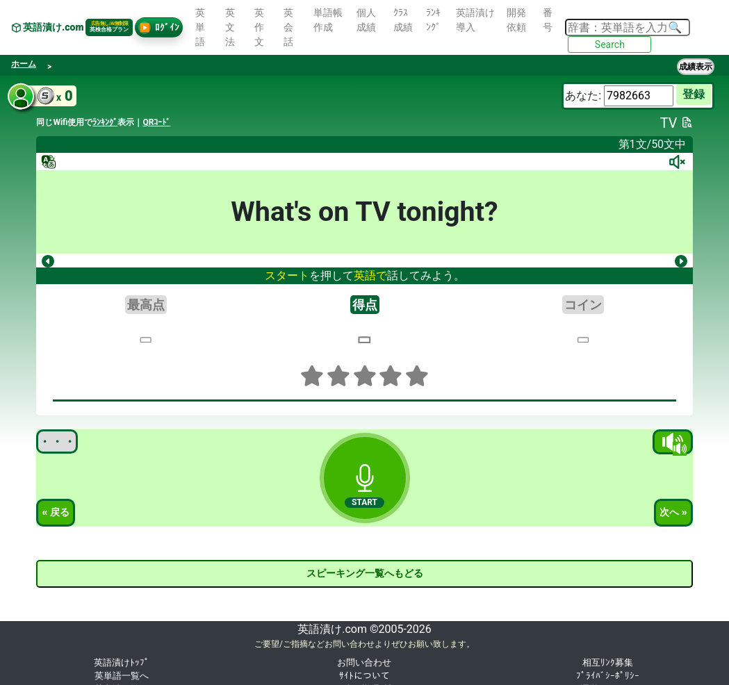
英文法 (230, 27)
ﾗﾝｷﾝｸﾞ (433, 20)
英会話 (288, 27)
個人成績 (366, 20)
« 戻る (55, 512)
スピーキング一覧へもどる (364, 573)
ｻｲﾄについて (364, 675)
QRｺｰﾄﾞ (156, 122)
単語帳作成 (328, 20)
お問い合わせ (364, 662)
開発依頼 (516, 20)
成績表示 (695, 67)
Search (610, 44)
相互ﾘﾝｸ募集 (607, 662)
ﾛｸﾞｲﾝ (158, 28)
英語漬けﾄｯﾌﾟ (121, 662)
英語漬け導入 (475, 20)
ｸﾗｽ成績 (403, 20)
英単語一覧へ (122, 675)
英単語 (200, 27)
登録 (693, 94)
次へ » (673, 512)
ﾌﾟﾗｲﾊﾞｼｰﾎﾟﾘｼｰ (607, 675)
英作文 (259, 27)
